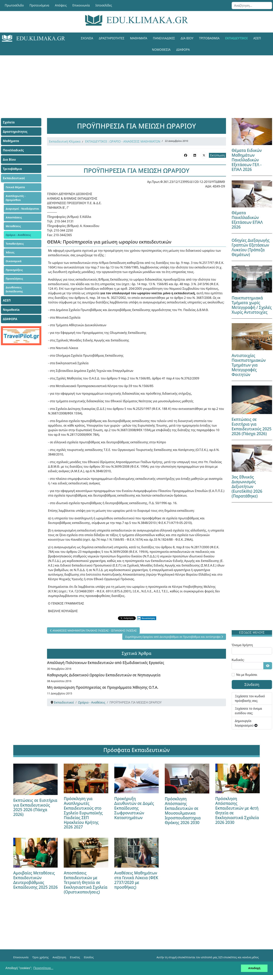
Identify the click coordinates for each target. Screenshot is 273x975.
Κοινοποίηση (146, 618)
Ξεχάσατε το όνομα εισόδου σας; (248, 710)
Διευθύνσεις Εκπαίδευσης (14, 289)
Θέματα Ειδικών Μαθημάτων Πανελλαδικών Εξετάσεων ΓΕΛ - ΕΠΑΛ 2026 (247, 160)
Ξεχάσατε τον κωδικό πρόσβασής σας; (250, 698)
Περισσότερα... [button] (43, 968)
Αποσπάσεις (14, 217)
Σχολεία (87, 38)
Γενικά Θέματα (15, 187)
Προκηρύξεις (14, 270)
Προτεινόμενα (39, 5)
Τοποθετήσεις (15, 243)
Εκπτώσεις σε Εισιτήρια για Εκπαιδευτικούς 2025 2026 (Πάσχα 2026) (251, 426)
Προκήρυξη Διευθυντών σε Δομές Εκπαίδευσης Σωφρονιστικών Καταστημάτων (134, 808)
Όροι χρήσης (40, 957)
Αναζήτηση (59, 957)
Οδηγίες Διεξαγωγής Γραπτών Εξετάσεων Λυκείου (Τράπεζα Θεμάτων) (251, 247)
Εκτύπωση (217, 155)
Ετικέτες (75, 957)
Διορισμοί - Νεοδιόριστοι (22, 208)
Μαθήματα (138, 38)
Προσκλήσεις (14, 278)
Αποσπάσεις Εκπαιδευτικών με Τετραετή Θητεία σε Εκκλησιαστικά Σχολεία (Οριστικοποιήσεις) (85, 882)
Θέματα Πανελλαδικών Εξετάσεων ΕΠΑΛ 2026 (247, 220)
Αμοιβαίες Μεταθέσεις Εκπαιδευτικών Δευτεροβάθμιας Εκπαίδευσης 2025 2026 (35, 880)
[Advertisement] (128, 82)
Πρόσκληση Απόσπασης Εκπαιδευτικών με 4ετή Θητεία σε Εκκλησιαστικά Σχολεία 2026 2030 (237, 810)
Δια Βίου (187, 38)
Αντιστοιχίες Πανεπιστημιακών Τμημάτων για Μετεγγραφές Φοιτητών (249, 365)
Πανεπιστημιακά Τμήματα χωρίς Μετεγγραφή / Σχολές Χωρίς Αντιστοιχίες (252, 305)
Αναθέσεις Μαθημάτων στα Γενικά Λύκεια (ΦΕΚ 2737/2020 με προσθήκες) (136, 880)
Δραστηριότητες (111, 38)
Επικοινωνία (81, 5)
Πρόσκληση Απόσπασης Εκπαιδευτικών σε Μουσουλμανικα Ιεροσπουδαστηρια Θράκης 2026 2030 (183, 810)
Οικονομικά (13, 261)
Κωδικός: (238, 660)
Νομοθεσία (161, 50)
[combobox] (252, 5)
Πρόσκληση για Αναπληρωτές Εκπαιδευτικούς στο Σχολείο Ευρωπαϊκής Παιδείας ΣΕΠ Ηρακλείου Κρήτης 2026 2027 (83, 813)
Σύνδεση (251, 684)
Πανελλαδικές (164, 38)
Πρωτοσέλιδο (14, 5)
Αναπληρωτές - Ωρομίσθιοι (15, 198)
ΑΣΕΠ (257, 38)
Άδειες (10, 252)
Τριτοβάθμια (209, 38)
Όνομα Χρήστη (242, 645)
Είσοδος (89, 957)
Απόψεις (61, 5)
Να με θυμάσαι (246, 675)
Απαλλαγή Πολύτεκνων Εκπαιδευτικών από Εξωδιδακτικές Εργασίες (105, 662)
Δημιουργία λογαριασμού (246, 723)
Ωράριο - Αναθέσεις (18, 235)
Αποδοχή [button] (254, 968)
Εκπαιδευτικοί (236, 38)
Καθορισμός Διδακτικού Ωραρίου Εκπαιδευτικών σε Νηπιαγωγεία (103, 675)
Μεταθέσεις (13, 226)
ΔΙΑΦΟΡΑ (183, 50)
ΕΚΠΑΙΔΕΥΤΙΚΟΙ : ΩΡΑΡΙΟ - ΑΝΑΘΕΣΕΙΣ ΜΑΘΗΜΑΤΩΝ (122, 141)
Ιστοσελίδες (104, 5)
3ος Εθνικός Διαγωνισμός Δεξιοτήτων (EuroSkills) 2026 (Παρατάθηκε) (247, 486)
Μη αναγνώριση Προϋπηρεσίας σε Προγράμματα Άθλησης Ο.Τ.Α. (102, 687)
